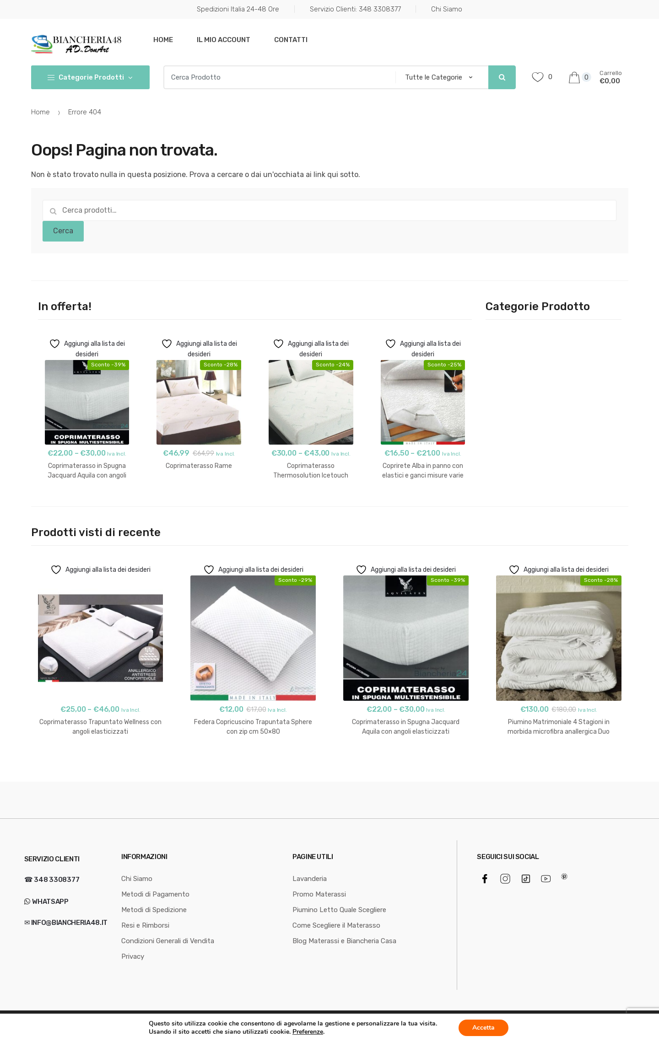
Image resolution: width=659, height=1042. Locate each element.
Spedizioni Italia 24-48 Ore (238, 9)
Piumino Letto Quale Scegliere (339, 910)
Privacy (132, 956)
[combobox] (276, 77)
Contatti (291, 40)
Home (163, 40)
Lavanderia (309, 879)
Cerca (63, 230)
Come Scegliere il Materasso (336, 925)
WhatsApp (50, 901)
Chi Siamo (446, 9)
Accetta (483, 1027)
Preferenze (307, 1032)
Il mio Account (223, 40)
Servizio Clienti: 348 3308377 (355, 9)
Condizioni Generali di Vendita (167, 941)
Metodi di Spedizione (154, 910)
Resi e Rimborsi (145, 925)
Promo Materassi (319, 894)
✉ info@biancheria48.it (66, 922)
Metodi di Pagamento (155, 894)
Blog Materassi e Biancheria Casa (344, 941)
